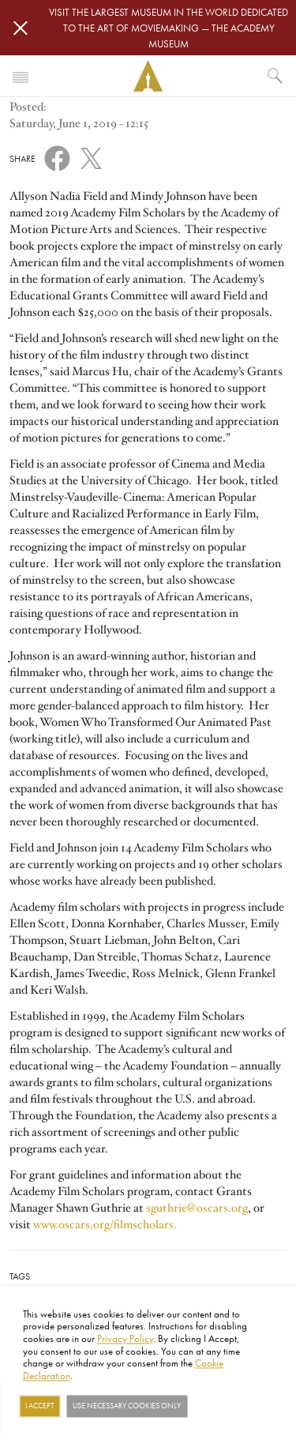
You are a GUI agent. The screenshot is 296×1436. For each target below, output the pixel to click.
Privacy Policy (125, 1338)
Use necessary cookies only (127, 1406)
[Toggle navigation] (20, 75)
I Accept (39, 1406)
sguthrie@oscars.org (197, 1208)
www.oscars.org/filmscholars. (105, 1224)
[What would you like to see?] (275, 75)
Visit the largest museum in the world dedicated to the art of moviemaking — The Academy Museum (168, 28)
